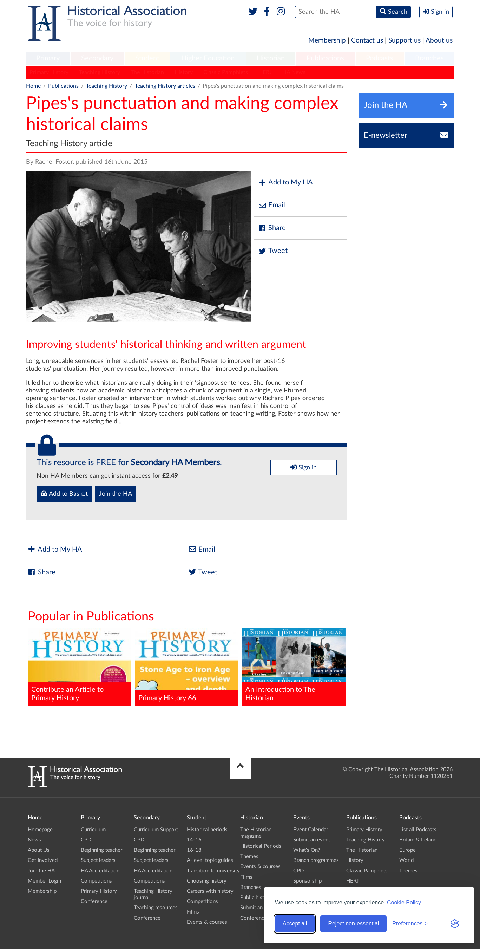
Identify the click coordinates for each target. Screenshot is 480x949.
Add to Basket (64, 493)
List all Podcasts (417, 829)
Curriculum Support (156, 829)
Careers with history (210, 891)
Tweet (273, 251)
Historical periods (207, 829)
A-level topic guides (210, 860)
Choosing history (206, 881)
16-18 (194, 850)
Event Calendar (310, 829)
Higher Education (208, 58)
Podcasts (379, 58)
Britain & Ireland (417, 840)
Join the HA (115, 494)
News (34, 840)
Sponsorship (307, 881)
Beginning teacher (101, 850)
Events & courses (207, 922)
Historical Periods (260, 846)
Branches (429, 58)
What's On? (306, 850)
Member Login (44, 881)
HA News (293, 72)
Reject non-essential (353, 924)
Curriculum (93, 829)
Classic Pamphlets (225, 72)
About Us (39, 850)
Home (33, 86)
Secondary (97, 58)
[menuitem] (48, 59)
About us (439, 40)
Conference (94, 901)
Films (193, 912)
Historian (271, 58)
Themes (249, 856)
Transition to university (213, 870)
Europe (407, 850)
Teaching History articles (165, 86)
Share (272, 228)
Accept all (295, 924)
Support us (404, 40)
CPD (86, 840)
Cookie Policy (404, 902)
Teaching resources (156, 907)
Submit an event (258, 907)
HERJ (265, 72)
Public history (256, 897)
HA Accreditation (100, 870)
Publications (325, 58)
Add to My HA (285, 182)
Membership (327, 40)
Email (271, 205)
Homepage (40, 829)
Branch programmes (316, 860)
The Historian (147, 72)
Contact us (367, 40)
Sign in (303, 467)
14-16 (194, 840)
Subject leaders (98, 860)
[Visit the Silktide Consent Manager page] (454, 923)
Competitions (96, 881)
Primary (48, 58)
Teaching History (99, 72)
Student (147, 58)
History (184, 72)
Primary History (48, 72)
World (406, 860)
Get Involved (43, 860)
